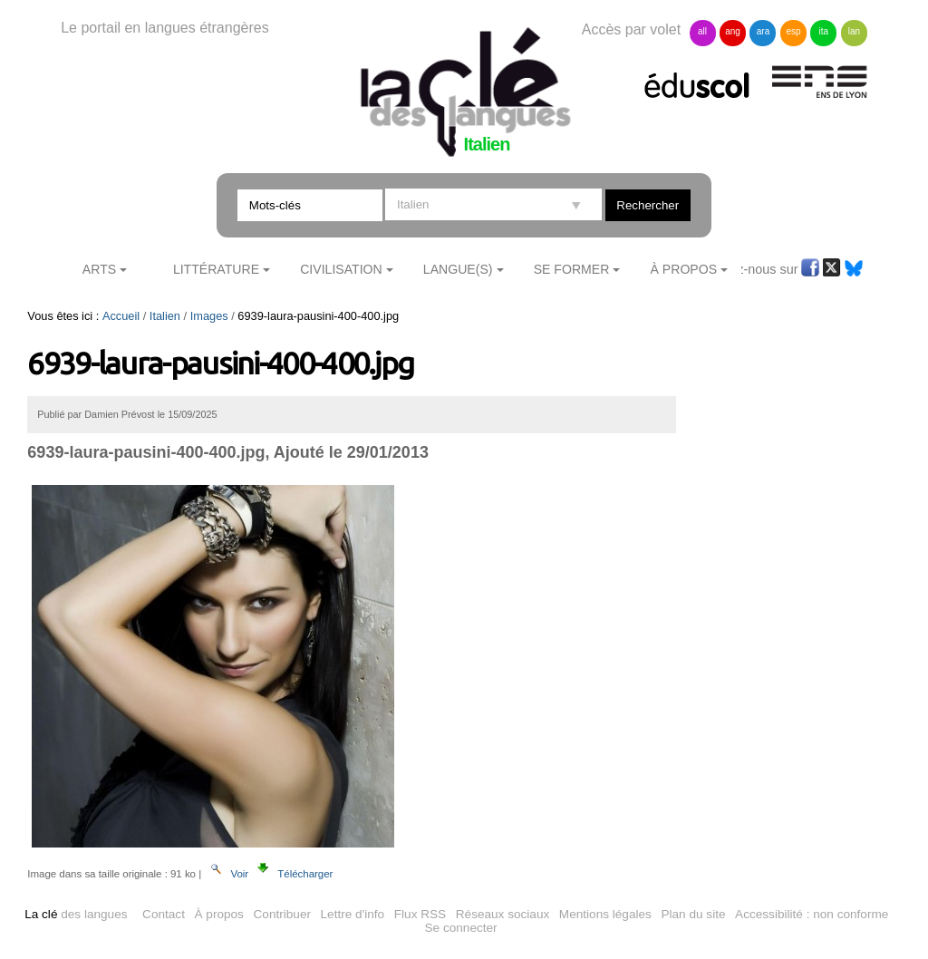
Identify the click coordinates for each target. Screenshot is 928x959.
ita (824, 31)
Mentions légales (605, 914)
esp (793, 31)
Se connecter (461, 928)
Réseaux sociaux (503, 914)
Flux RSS (420, 914)
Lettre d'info (353, 914)
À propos (219, 914)
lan (854, 31)
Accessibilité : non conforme (811, 914)
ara (763, 31)
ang (732, 31)
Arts (99, 269)
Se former (572, 269)
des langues (75, 914)
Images (209, 316)
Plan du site (693, 914)
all (702, 31)
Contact (163, 914)
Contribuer (282, 914)
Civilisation (341, 269)
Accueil (121, 316)
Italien (165, 316)
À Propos (684, 269)
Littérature (216, 269)
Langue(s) (458, 269)
